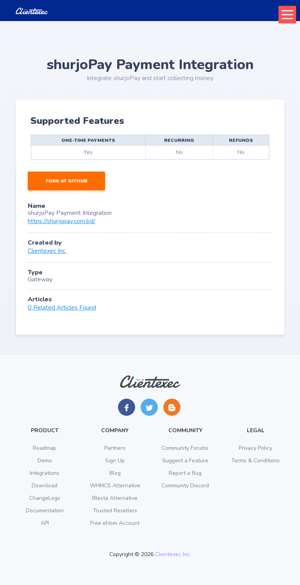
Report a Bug (185, 473)
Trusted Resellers (115, 510)
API (45, 523)
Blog (115, 473)
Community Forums (185, 448)
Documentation (45, 510)
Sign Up (115, 460)
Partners (114, 448)
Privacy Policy (255, 448)
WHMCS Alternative (115, 485)
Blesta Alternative (115, 498)
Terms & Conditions (255, 460)
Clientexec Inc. (47, 251)
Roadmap (44, 448)
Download (44, 485)
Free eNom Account (114, 523)
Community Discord (185, 485)
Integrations (44, 473)
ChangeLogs (44, 498)
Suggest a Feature (185, 460)
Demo (45, 460)
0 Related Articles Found (62, 307)
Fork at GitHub (67, 181)
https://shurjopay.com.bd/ (61, 221)
